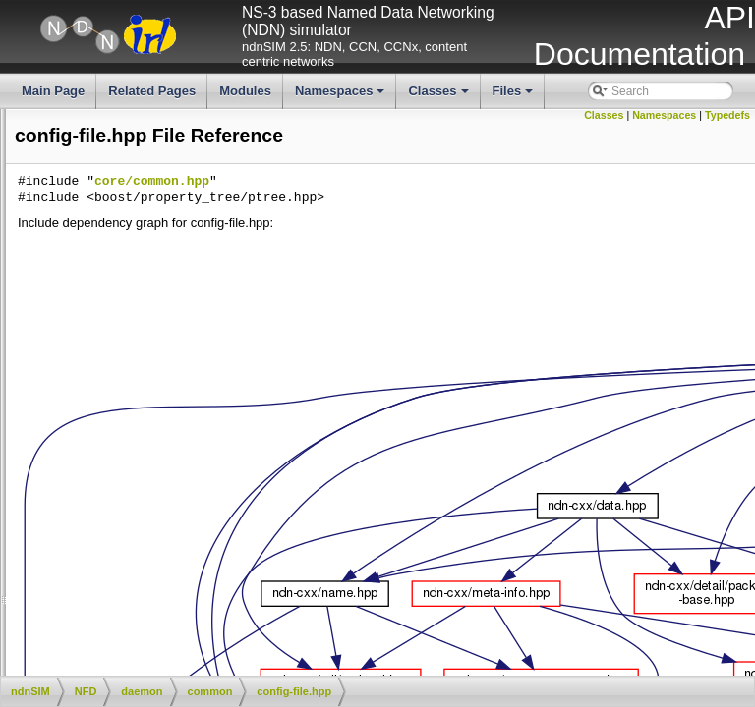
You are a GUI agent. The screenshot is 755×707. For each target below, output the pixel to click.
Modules (245, 90)
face (120, 516)
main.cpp (133, 600)
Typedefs (727, 115)
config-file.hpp (162, 401)
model (94, 251)
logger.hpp (152, 467)
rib (115, 566)
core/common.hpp (446, 181)
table (122, 583)
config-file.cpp (42, 384)
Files (515, 96)
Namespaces (341, 96)
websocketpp (127, 649)
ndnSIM (82, 184)
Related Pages (152, 90)
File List (66, 168)
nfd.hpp (128, 632)
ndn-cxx (98, 268)
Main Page (53, 90)
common (131, 334)
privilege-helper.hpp (176, 500)
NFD (90, 285)
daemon (114, 317)
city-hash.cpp (160, 350)
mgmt (124, 550)
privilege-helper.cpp (176, 483)
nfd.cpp (128, 617)
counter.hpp (156, 417)
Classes (439, 96)
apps (90, 201)
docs (90, 218)
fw (115, 533)
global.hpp (152, 451)
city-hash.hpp (160, 367)
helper (94, 235)
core (104, 301)
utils (88, 666)
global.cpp (152, 434)
